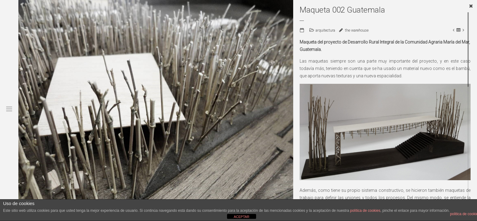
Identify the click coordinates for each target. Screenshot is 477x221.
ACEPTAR (241, 217)
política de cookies (365, 210)
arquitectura (325, 30)
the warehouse (357, 30)
